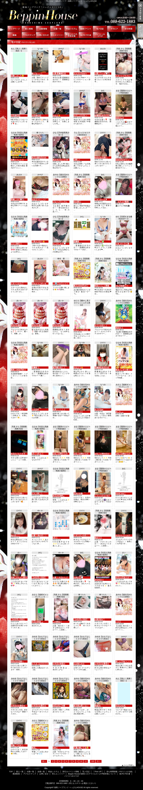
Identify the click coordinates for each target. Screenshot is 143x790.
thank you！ (120, 493)
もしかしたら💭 (59, 244)
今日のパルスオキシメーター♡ (23, 454)
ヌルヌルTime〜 (80, 73)
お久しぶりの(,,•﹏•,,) (82, 115)
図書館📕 (35, 367)
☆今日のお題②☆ (18, 706)
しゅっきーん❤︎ (101, 199)
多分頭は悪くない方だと (84, 706)
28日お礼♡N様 (59, 706)
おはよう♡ (78, 412)
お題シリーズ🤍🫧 (102, 73)
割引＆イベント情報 (86, 29)
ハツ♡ (118, 622)
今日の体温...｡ (37, 622)
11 (86, 761)
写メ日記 (100, 29)
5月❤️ (55, 538)
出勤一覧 (43, 29)
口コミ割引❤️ (16, 244)
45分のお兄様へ (17, 661)
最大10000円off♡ (81, 286)
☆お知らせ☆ (79, 664)
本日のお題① (58, 325)
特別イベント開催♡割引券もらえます (110, 286)
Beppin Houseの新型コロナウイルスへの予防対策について (71, 35)
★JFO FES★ (86, 35)
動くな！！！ (37, 73)
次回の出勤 (78, 493)
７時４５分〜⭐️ (38, 241)
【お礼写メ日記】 (39, 577)
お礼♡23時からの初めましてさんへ (67, 454)
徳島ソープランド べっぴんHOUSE (68, 787)
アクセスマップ (29, 35)
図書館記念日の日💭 (103, 115)
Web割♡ (77, 202)
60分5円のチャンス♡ (124, 160)
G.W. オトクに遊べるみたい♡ (127, 244)
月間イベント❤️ (17, 160)
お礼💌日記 (15, 115)
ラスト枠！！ (37, 493)
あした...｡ (119, 412)
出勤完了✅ (99, 241)
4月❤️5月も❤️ (38, 454)
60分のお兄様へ (101, 157)
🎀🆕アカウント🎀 (60, 283)
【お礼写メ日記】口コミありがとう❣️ (89, 619)
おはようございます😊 (83, 330)
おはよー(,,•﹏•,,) (38, 199)
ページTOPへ (128, 765)
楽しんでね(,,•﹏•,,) (123, 661)
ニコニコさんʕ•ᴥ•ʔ (102, 496)
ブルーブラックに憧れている (64, 202)
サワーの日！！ (101, 325)
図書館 (76, 241)
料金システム (71, 29)
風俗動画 (14, 35)
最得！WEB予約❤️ (18, 370)
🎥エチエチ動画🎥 (123, 202)
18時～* (77, 160)
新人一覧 (29, 29)
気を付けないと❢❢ (60, 160)
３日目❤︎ (35, 409)
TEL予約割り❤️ (121, 286)
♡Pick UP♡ (114, 29)
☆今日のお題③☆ (102, 664)
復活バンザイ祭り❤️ (123, 370)
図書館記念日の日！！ (104, 367)
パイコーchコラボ (100, 35)
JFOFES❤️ (99, 580)
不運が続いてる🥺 (81, 748)
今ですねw (99, 409)
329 (92, 761)
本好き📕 (119, 328)
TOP (14, 29)
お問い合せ (43, 35)
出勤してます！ (17, 409)
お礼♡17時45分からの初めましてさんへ (111, 454)
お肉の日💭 (78, 577)
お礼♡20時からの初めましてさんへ (88, 454)
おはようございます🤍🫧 (42, 283)
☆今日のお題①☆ (39, 706)
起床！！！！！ (59, 409)
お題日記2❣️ (100, 619)
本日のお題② (37, 325)
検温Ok (98, 706)
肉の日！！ (15, 535)
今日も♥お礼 (120, 706)
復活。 (34, 748)
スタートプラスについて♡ (126, 76)
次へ (98, 761)
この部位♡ (57, 622)
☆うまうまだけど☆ (40, 664)
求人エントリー (57, 35)
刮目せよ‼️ (119, 118)
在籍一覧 (57, 29)
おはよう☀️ (78, 367)
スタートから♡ (17, 283)
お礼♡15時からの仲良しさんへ (128, 454)
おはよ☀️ (56, 115)
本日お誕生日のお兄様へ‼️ (42, 157)
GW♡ (55, 748)
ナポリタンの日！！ (82, 535)
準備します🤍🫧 (17, 199)
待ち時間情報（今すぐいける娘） (128, 29)
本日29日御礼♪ (59, 496)
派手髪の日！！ (59, 367)
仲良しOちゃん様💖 (19, 577)
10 (81, 761)
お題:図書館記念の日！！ (63, 73)
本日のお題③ (16, 325)
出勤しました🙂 (17, 76)
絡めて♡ (98, 538)
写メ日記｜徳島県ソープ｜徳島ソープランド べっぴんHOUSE (71, 14)
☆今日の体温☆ (59, 664)
